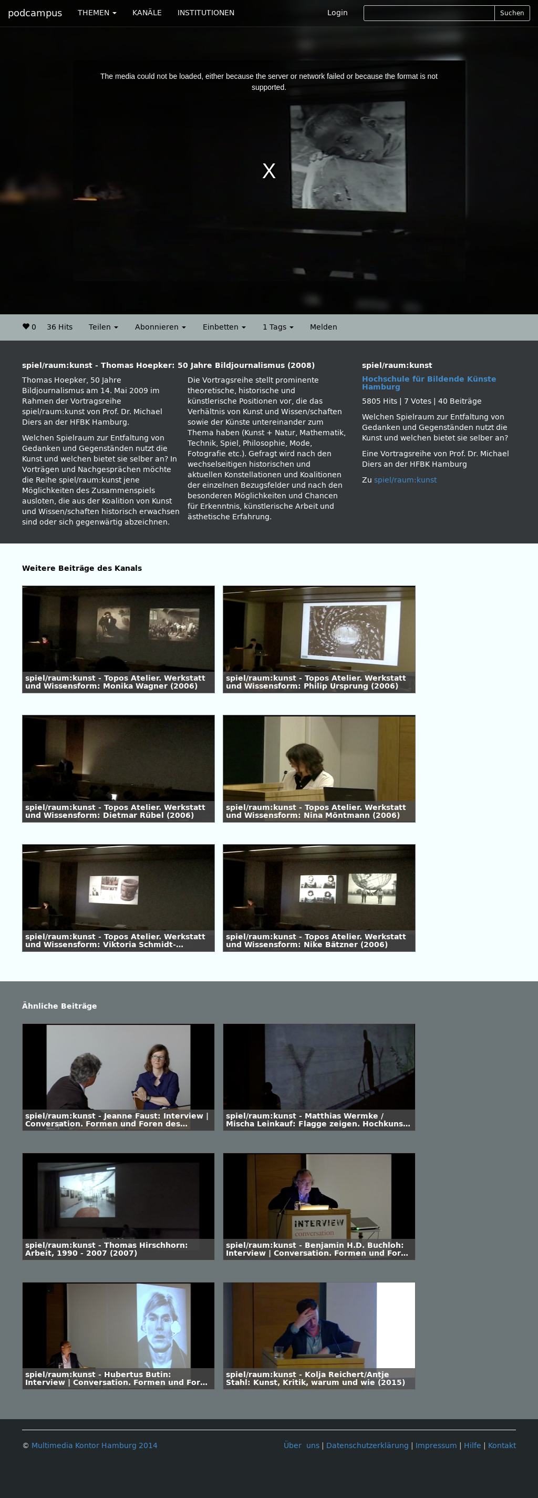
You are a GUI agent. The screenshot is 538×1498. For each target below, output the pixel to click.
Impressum (436, 1445)
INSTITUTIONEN (206, 12)
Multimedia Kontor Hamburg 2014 (95, 1445)
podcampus (35, 13)
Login (337, 12)
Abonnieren (160, 327)
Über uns (301, 1445)
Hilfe (472, 1445)
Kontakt (502, 1445)
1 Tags (278, 327)
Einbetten (224, 327)
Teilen (103, 327)
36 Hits (60, 327)
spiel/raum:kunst (405, 480)
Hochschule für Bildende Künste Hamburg (429, 383)
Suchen (512, 13)
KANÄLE (147, 12)
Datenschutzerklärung (367, 1445)
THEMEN (97, 12)
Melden (323, 327)
